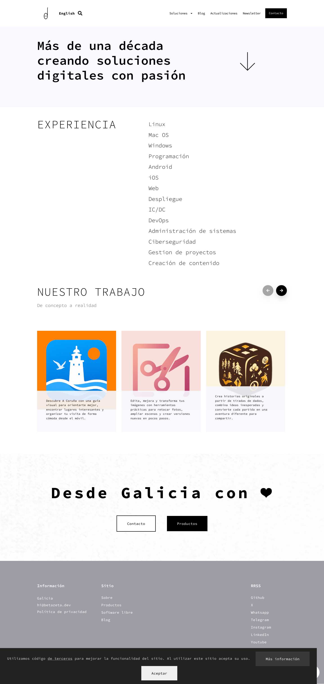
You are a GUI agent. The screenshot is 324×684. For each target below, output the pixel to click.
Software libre (117, 612)
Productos (111, 605)
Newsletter (252, 13)
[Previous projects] (268, 290)
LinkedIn (260, 635)
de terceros (60, 658)
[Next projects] (281, 290)
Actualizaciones (223, 13)
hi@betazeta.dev (54, 605)
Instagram (261, 627)
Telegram (260, 620)
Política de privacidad (62, 612)
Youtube (259, 642)
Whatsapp (260, 612)
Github (257, 597)
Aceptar (159, 673)
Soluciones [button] (179, 13)
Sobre (106, 597)
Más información (282, 659)
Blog (201, 13)
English (67, 13)
